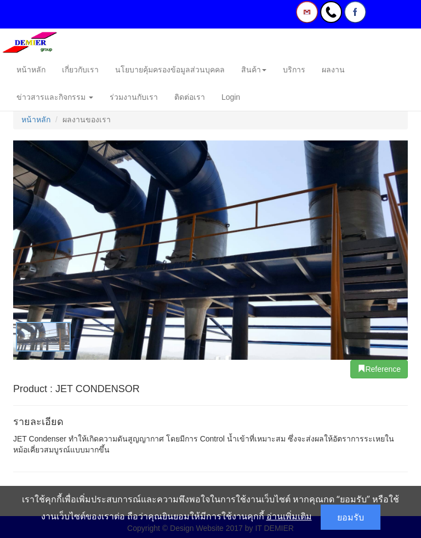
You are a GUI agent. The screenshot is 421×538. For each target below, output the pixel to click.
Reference (379, 369)
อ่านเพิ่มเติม (289, 516)
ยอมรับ (350, 517)
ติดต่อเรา (189, 97)
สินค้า (253, 69)
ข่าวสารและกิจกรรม (54, 97)
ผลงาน (333, 69)
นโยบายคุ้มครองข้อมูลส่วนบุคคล (170, 69)
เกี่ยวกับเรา (80, 69)
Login (230, 97)
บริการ (294, 69)
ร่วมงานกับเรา (134, 97)
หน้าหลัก (30, 69)
